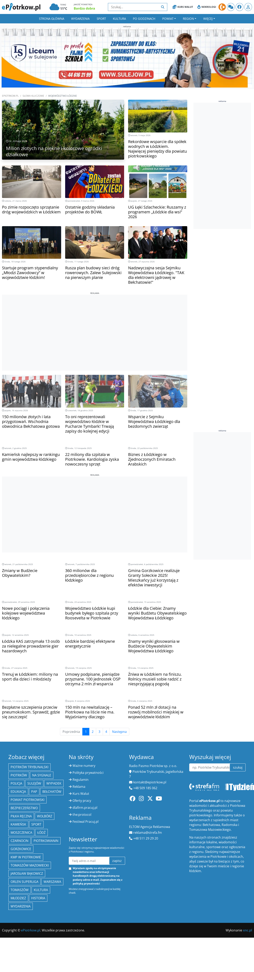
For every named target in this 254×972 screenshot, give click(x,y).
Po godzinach (144, 19)
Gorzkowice (21, 849)
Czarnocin (19, 841)
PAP (34, 791)
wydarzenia (21, 906)
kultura (41, 890)
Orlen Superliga (24, 881)
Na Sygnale (41, 775)
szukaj (237, 767)
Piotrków (19, 775)
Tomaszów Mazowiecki (30, 865)
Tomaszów (20, 890)
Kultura (119, 19)
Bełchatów (51, 791)
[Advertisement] (94, 323)
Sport (101, 19)
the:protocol (82, 814)
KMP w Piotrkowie (26, 857)
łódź (41, 832)
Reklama (79, 786)
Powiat (167, 19)
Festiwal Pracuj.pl (86, 821)
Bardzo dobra (84, 8)
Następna (119, 731)
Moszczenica (21, 832)
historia (38, 898)
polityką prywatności (86, 883)
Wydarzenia (80, 19)
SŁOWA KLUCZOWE (33, 95)
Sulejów (34, 783)
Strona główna (51, 19)
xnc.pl (247, 930)
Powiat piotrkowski (27, 800)
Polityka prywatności (88, 772)
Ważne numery (84, 765)
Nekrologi (206, 7)
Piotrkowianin (46, 841)
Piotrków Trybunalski (29, 767)
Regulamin (81, 779)
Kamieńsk (18, 824)
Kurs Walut (182, 7)
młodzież (18, 898)
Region (188, 19)
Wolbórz (44, 816)
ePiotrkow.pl (10, 95)
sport (36, 824)
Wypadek (53, 783)
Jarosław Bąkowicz (27, 873)
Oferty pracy (82, 800)
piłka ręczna (21, 816)
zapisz (117, 861)
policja (16, 783)
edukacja (18, 791)
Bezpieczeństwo (24, 808)
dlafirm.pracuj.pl (85, 807)
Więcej (208, 19)
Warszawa (52, 881)
